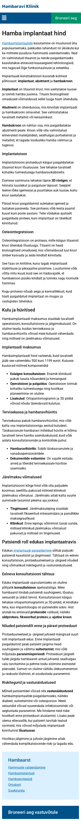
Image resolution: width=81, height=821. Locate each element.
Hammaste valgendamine (26, 767)
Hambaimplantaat (21, 773)
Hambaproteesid (20, 779)
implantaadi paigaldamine (33, 550)
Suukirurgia (16, 790)
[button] (4, 18)
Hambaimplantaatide (17, 43)
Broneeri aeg (66, 18)
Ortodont (14, 785)
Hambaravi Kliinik (20, 6)
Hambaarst (19, 760)
